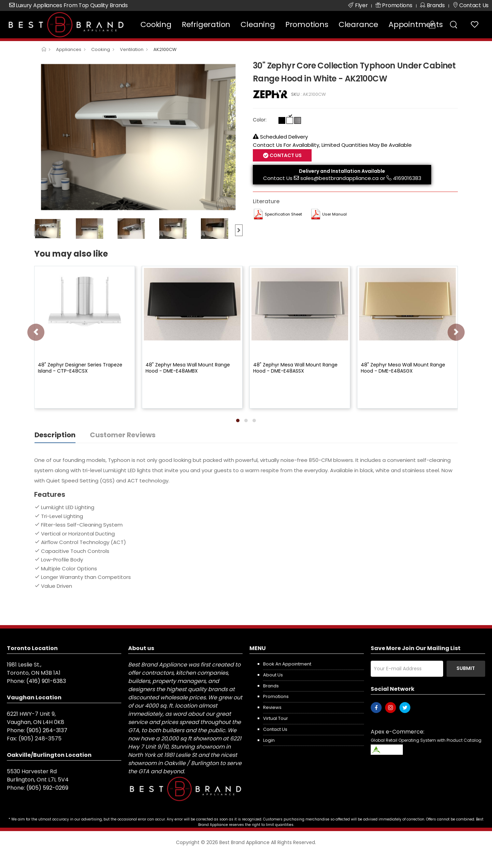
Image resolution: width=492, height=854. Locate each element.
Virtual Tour (275, 718)
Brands (271, 686)
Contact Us (285, 155)
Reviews (272, 707)
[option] (138, 137)
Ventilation (132, 49)
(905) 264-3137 (46, 730)
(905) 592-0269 (47, 788)
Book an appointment (287, 664)
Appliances (68, 49)
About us (273, 675)
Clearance (358, 24)
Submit (465, 668)
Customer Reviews (122, 435)
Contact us (275, 729)
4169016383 (407, 178)
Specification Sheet (283, 214)
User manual (334, 214)
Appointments (415, 24)
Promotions (306, 24)
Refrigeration (206, 24)
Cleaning (258, 24)
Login (269, 740)
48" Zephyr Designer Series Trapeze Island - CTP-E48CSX (80, 367)
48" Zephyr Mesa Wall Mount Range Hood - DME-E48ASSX (295, 367)
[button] (238, 420)
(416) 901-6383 (46, 681)
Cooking (156, 24)
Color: (259, 119)
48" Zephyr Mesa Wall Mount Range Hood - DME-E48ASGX (403, 367)
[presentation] (35, 332)
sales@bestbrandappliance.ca (339, 178)
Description (55, 435)
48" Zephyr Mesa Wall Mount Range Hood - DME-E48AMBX (188, 367)
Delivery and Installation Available (342, 171)
